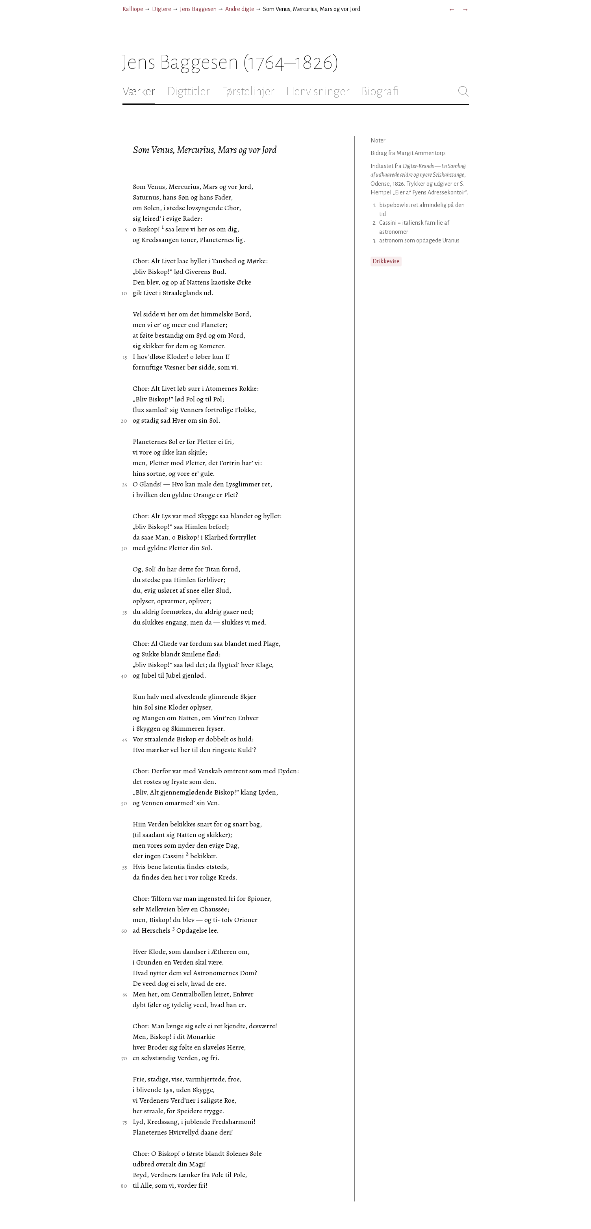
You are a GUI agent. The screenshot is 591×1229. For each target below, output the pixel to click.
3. (374, 240)
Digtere (161, 9)
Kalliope (132, 9)
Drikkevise (386, 261)
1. (374, 205)
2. (374, 223)
